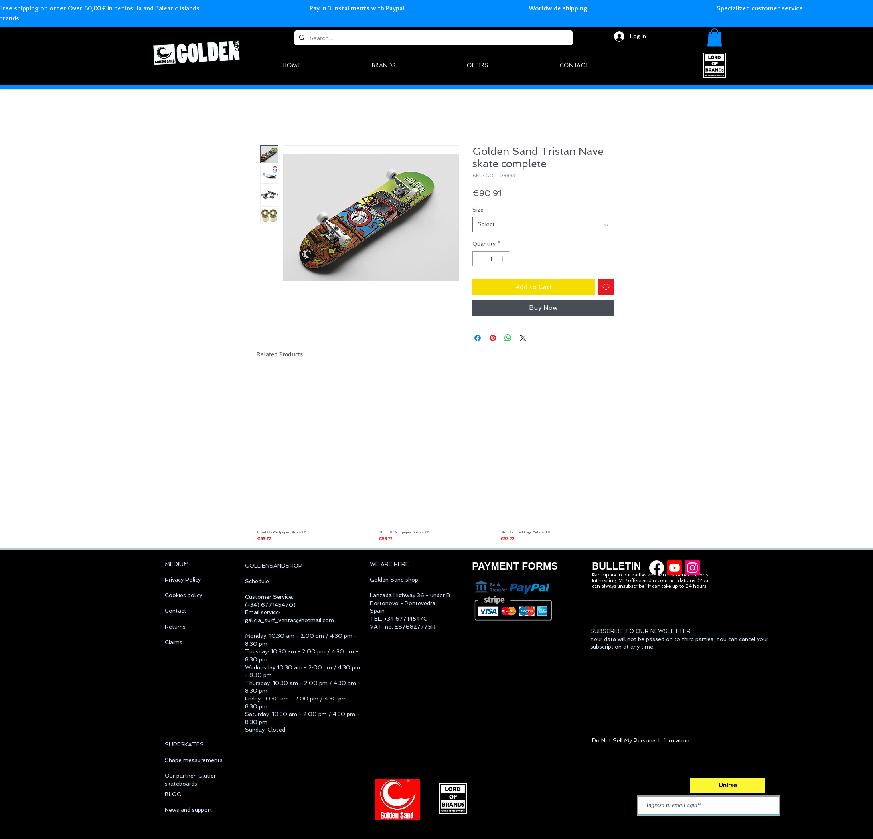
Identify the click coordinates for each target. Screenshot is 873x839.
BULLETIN (616, 566)
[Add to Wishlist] (606, 287)
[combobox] (543, 224)
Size (478, 209)
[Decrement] (479, 259)
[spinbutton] (491, 259)
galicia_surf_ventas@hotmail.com (289, 620)
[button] (714, 37)
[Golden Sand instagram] (692, 567)
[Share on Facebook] (477, 338)
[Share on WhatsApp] (508, 338)
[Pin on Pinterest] (493, 338)
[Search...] (433, 38)
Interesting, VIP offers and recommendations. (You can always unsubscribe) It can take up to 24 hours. (650, 583)
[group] (435, 457)
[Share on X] (523, 338)
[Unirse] (727, 785)
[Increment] (503, 259)
